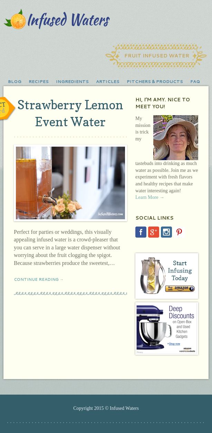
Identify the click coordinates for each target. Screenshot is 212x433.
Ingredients (72, 81)
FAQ (195, 81)
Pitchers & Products (155, 81)
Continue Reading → (39, 279)
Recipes (39, 81)
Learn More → (149, 197)
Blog (14, 81)
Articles (107, 81)
